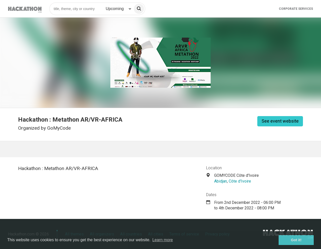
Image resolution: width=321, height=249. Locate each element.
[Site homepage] (25, 9)
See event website (280, 121)
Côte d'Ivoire (240, 181)
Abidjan (220, 181)
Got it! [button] (296, 240)
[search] (139, 9)
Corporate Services (296, 9)
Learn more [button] (162, 240)
